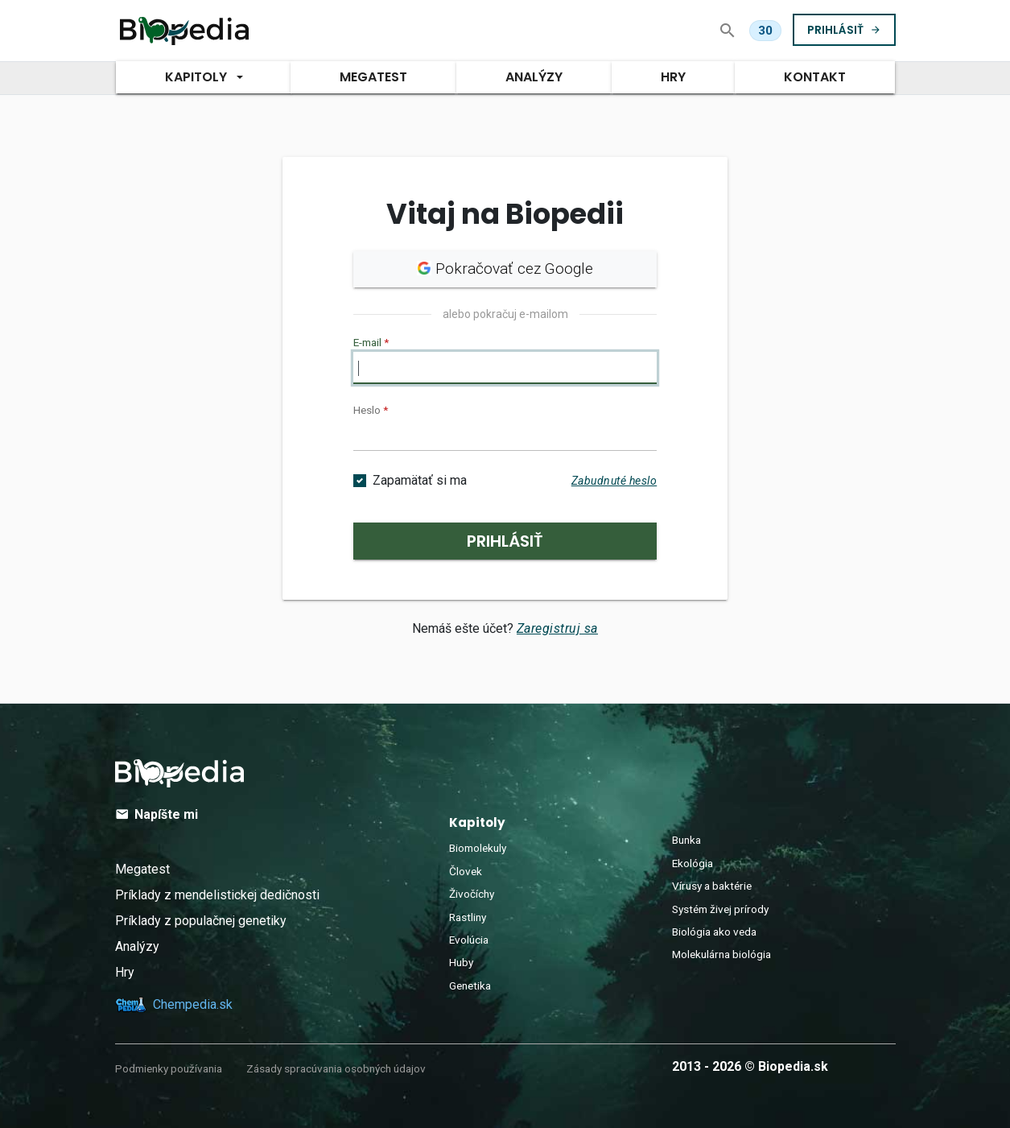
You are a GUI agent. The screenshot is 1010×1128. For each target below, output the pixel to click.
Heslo (370, 409)
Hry (673, 77)
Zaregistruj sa (557, 628)
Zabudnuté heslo (614, 480)
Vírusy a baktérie (712, 885)
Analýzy (534, 77)
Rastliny (467, 917)
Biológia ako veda (714, 931)
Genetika (470, 985)
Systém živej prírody (720, 909)
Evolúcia (469, 939)
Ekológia (692, 863)
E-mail (371, 342)
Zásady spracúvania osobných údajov (336, 1068)
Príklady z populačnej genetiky (201, 920)
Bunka (686, 839)
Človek (465, 871)
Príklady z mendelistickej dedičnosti (217, 895)
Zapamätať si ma (420, 480)
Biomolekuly (477, 847)
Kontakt (815, 77)
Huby (461, 962)
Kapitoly (195, 77)
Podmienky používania (168, 1068)
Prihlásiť (844, 29)
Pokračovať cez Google (505, 268)
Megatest (142, 869)
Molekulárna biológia (721, 954)
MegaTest (373, 77)
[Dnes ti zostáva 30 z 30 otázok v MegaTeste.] (765, 31)
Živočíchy (471, 893)
